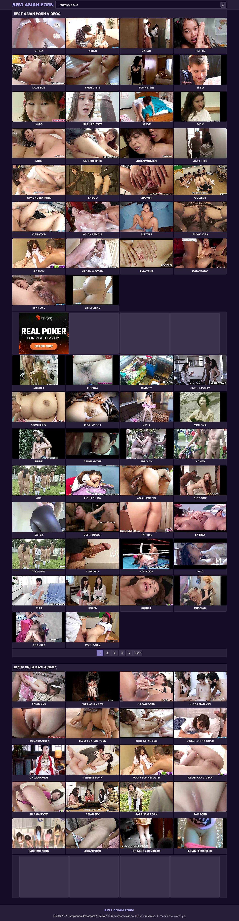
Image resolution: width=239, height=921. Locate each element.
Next (138, 653)
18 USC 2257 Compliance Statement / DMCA (79, 916)
